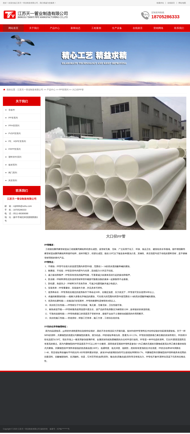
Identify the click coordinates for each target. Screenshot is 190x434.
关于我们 (34, 28)
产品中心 (55, 28)
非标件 (11, 110)
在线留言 (171, 3)
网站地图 (182, 3)
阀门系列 (12, 172)
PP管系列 (63, 89)
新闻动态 (75, 28)
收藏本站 (160, 3)
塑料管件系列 (14, 157)
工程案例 (96, 28)
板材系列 (12, 165)
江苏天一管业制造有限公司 (30, 89)
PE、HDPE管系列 (17, 141)
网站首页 (13, 28)
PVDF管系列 (14, 133)
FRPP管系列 (14, 149)
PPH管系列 (13, 125)
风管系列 (12, 180)
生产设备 (117, 28)
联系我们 (179, 28)
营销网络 (158, 28)
